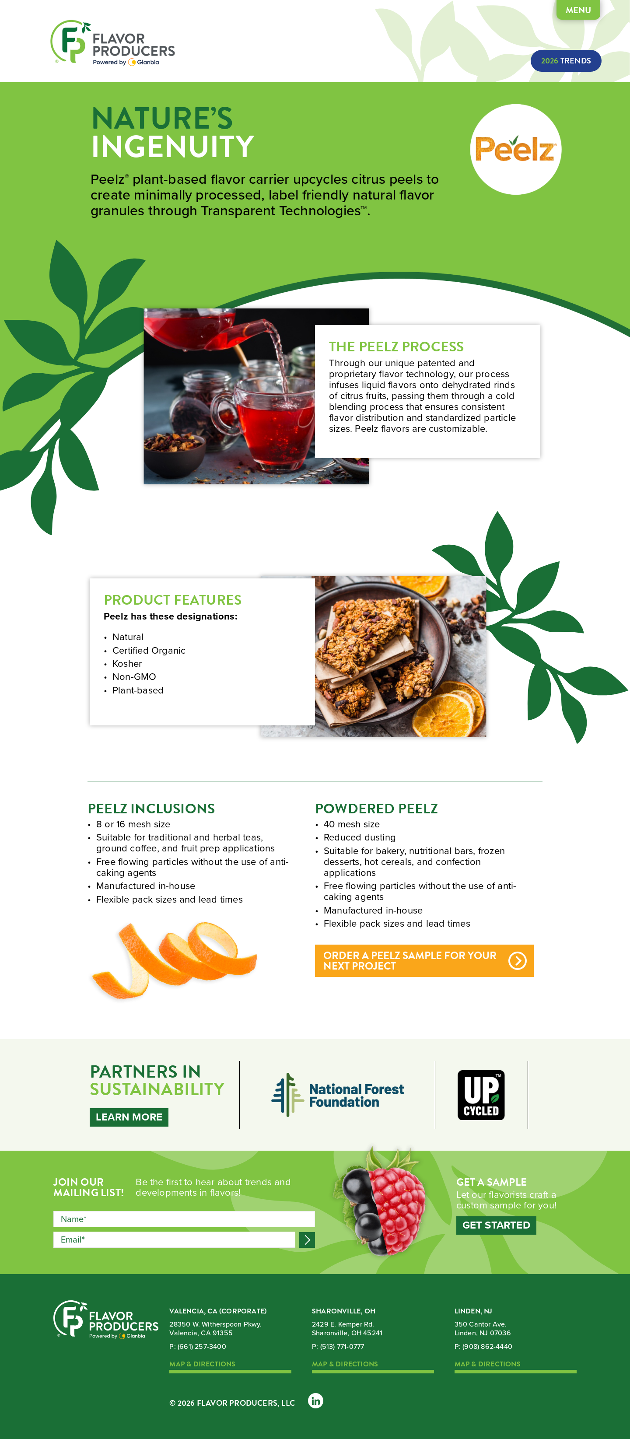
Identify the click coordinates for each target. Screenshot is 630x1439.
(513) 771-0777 (342, 1346)
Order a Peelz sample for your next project (410, 962)
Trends (563, 60)
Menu (561, 11)
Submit (307, 1240)
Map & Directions (202, 1364)
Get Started (496, 1226)
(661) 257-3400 (202, 1346)
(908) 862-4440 (487, 1346)
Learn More (129, 1117)
